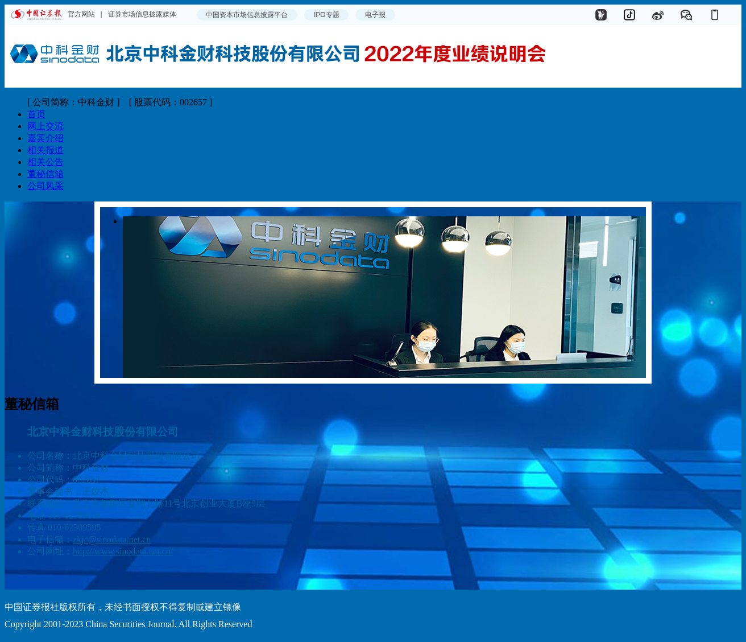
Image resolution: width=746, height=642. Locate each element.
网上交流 (45, 126)
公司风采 (45, 186)
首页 (36, 114)
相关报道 (45, 150)
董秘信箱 (45, 174)
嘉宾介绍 (45, 138)
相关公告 (45, 162)
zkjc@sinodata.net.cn (112, 539)
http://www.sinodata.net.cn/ (123, 551)
